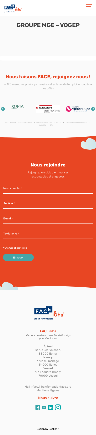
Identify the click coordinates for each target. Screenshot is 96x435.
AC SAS (58, 123)
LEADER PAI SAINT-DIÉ (44, 123)
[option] (18, 108)
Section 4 (54, 428)
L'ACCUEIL (42, 125)
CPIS (51, 125)
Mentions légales (48, 390)
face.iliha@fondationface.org (51, 386)
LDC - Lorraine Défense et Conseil (18, 123)
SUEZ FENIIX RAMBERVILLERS (76, 123)
